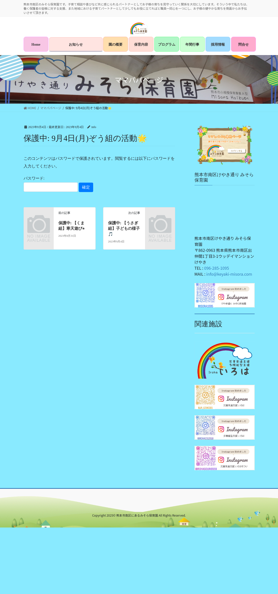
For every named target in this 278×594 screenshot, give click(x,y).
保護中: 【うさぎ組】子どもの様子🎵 (124, 228)
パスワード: (51, 184)
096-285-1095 (216, 268)
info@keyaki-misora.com (229, 274)
